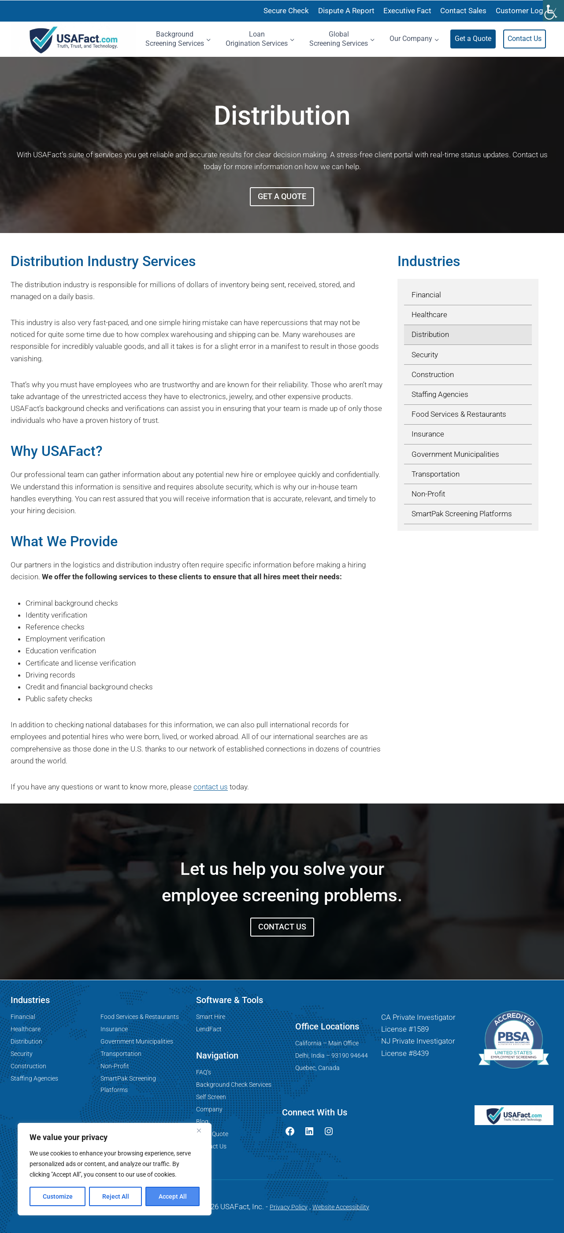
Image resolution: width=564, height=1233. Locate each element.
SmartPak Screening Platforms (128, 1084)
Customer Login (522, 10)
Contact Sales (463, 10)
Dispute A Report (346, 10)
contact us (210, 786)
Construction (28, 1066)
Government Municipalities (136, 1041)
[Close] (202, 1130)
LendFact (209, 1029)
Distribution (26, 1041)
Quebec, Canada (317, 1067)
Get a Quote (473, 38)
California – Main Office (327, 1043)
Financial (23, 1016)
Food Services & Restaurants (139, 1016)
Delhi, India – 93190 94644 (331, 1055)
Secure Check (286, 10)
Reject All (115, 1196)
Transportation (120, 1053)
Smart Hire (210, 1016)
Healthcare (26, 1029)
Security (22, 1053)
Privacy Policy (289, 1207)
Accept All (173, 1196)
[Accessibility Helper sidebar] (553, 10)
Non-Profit (114, 1066)
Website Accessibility (340, 1207)
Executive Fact (407, 10)
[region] (115, 1169)
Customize (58, 1196)
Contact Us (525, 38)
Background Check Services (233, 1084)
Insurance (114, 1029)
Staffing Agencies (34, 1078)
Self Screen (211, 1096)
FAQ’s (203, 1072)
